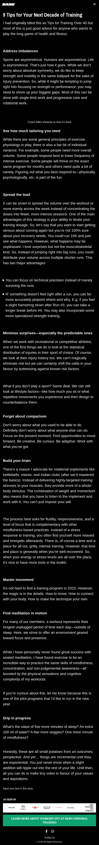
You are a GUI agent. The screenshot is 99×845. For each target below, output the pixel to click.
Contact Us (49, 837)
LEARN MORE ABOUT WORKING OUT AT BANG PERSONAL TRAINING (49, 820)
